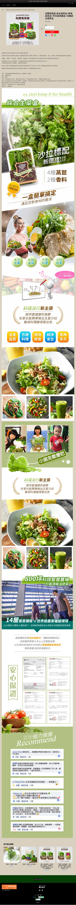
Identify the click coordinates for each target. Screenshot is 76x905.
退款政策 (38, 902)
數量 (46, 25)
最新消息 (14, 5)
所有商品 (8, 5)
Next (41, 29)
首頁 (3, 5)
